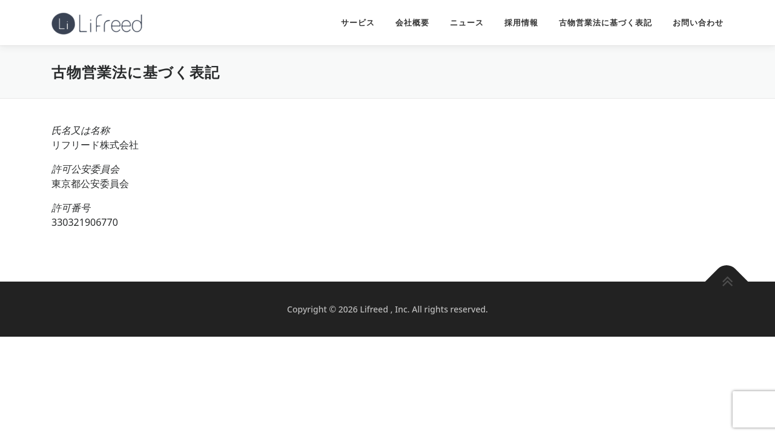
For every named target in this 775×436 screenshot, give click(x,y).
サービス (358, 22)
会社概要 (412, 22)
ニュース (467, 22)
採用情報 (521, 22)
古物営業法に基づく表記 (605, 22)
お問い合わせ (698, 22)
